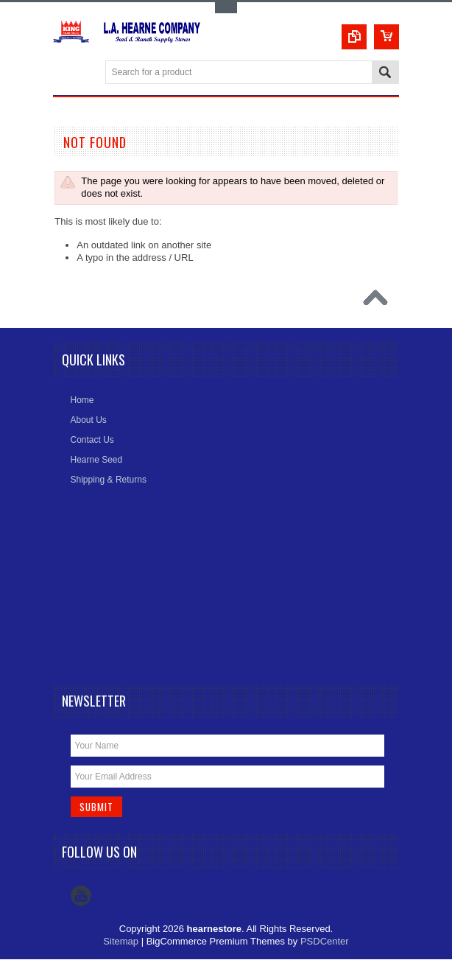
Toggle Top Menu (226, 7)
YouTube (81, 896)
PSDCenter (324, 941)
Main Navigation (66, 73)
